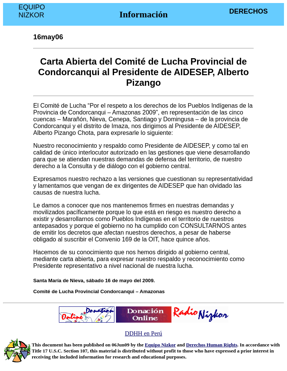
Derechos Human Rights (212, 345)
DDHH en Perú (143, 333)
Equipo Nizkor (160, 345)
